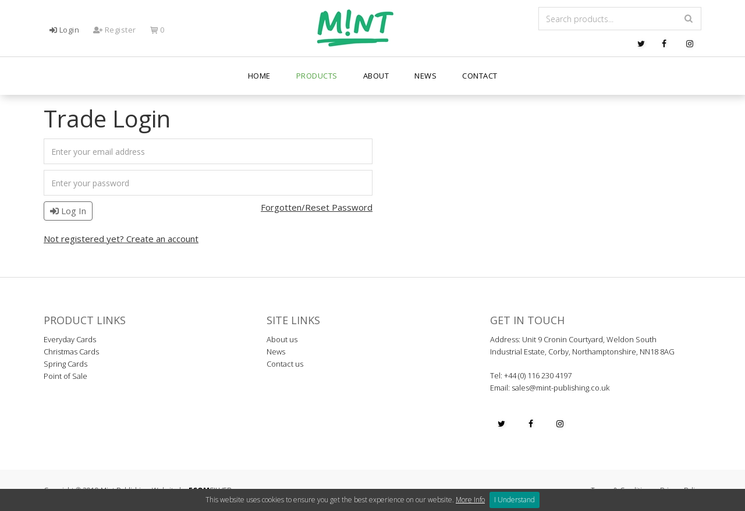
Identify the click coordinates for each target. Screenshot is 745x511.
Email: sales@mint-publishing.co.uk (549, 387)
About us (282, 339)
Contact (480, 75)
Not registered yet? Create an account (121, 238)
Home (259, 75)
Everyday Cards (70, 339)
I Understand (514, 500)
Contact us (285, 364)
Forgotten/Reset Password (316, 207)
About (376, 75)
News (425, 75)
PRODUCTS (317, 75)
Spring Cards (65, 364)
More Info (470, 500)
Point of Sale (65, 376)
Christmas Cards (71, 351)
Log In (68, 211)
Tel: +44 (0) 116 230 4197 (531, 375)
